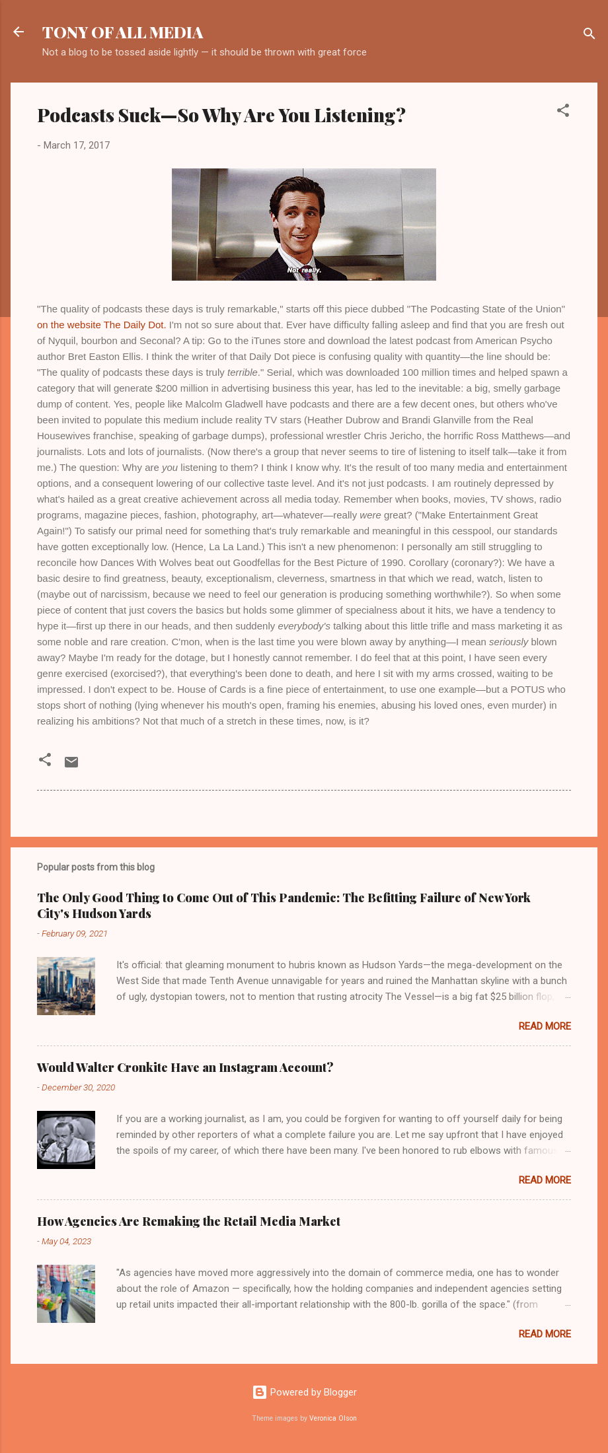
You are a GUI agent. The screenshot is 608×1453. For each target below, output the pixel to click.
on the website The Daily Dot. (102, 324)
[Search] (589, 36)
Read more (545, 1026)
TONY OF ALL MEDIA (123, 31)
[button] (563, 112)
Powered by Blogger (304, 1392)
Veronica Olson (333, 1418)
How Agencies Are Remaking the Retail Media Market (188, 1221)
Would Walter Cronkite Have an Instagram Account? (185, 1067)
